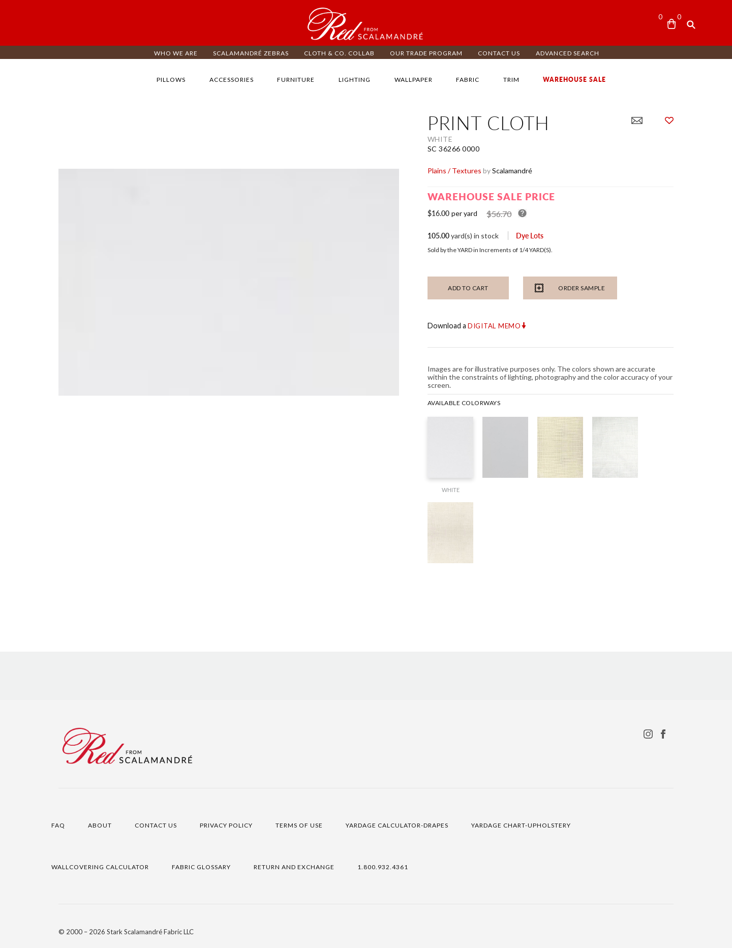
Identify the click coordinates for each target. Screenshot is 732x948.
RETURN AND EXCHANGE (294, 867)
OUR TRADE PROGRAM (426, 53)
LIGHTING (355, 79)
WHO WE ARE (176, 53)
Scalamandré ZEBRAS (251, 53)
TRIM (511, 79)
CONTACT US (499, 53)
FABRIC (467, 79)
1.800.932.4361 (382, 867)
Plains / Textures (454, 170)
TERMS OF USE (299, 825)
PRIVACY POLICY (226, 825)
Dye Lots (529, 235)
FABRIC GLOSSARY (201, 867)
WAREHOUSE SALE (574, 79)
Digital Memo (494, 326)
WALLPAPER (413, 79)
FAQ (58, 825)
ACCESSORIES (231, 79)
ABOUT (100, 825)
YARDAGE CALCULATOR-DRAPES (397, 825)
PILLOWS (171, 79)
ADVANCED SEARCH (567, 53)
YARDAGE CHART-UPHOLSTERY (521, 825)
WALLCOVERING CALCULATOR (100, 867)
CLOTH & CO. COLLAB (339, 53)
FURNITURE (296, 79)
